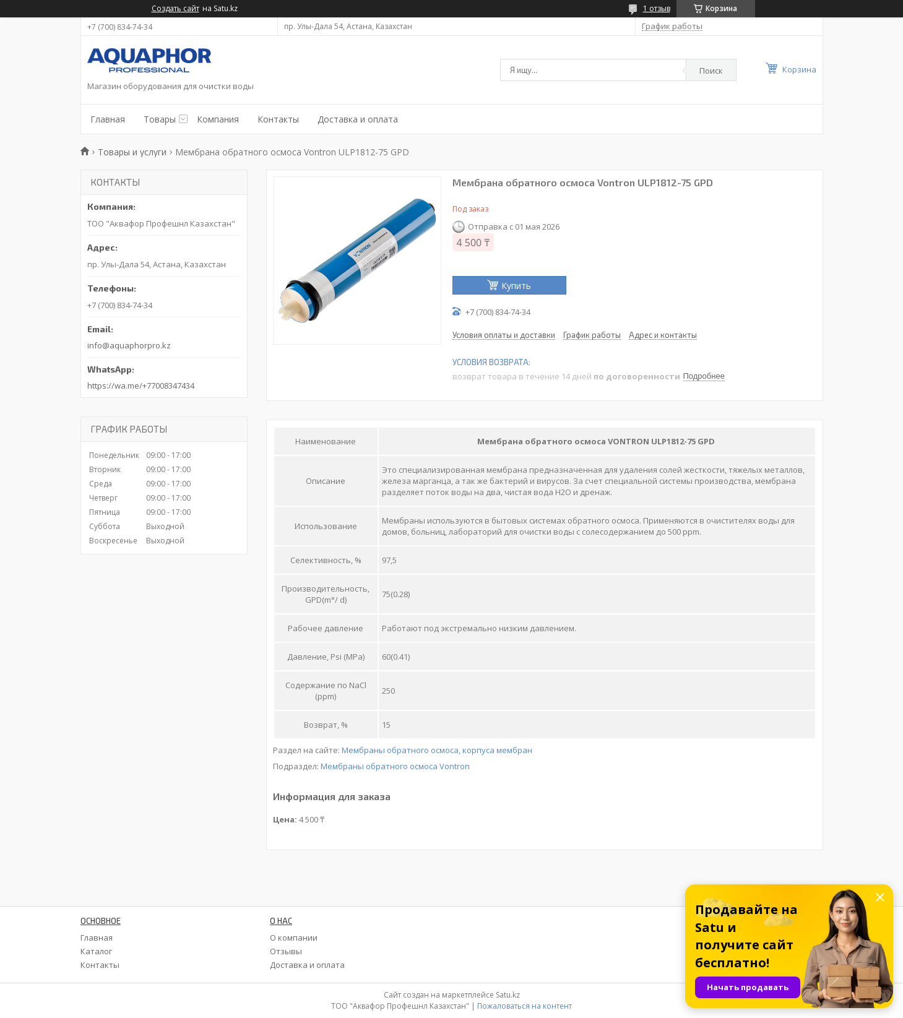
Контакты (278, 119)
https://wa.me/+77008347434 (140, 385)
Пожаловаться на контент (524, 1006)
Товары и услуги (132, 152)
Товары (160, 119)
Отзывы (286, 951)
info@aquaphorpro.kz (129, 345)
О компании (294, 937)
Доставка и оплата (358, 119)
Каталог (96, 951)
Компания (218, 119)
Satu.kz (508, 995)
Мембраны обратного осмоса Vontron (395, 766)
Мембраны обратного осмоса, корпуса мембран (437, 750)
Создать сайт (175, 8)
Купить (516, 285)
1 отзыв (656, 8)
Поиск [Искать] (711, 70)
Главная (107, 119)
